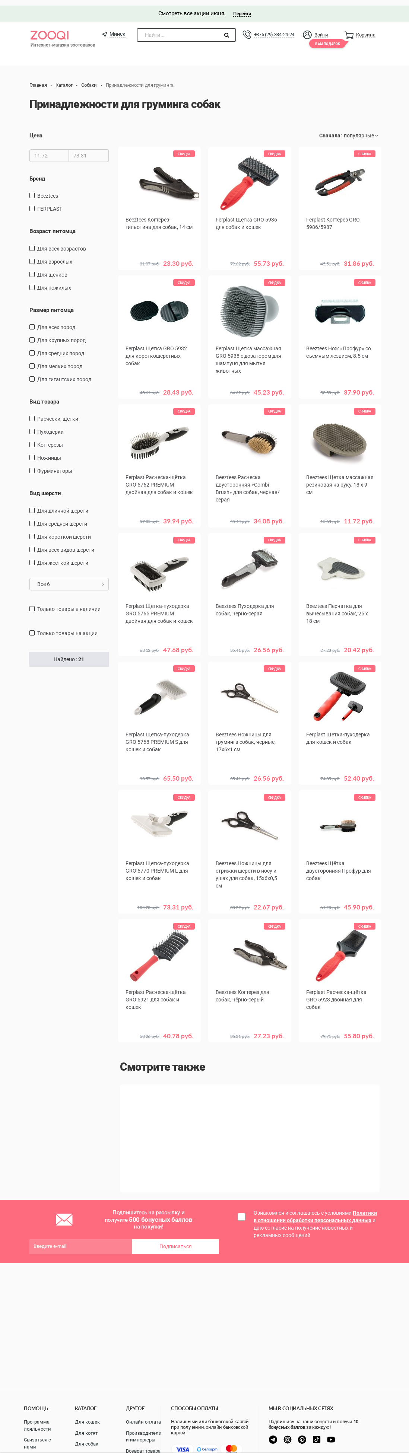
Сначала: (330, 130)
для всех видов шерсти (65, 544)
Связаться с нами (37, 1443)
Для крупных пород (61, 335)
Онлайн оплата (143, 1422)
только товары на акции (67, 628)
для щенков (52, 269)
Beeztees (47, 190)
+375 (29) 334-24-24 (274, 29)
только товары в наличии (69, 603)
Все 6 (70, 578)
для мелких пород (59, 361)
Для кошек (87, 1422)
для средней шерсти (62, 518)
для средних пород (60, 348)
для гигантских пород (64, 374)
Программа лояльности (37, 1425)
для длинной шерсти (62, 505)
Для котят (86, 1433)
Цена (35, 130)
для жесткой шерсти (62, 557)
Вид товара (44, 396)
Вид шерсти (45, 488)
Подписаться (175, 1239)
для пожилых (54, 282)
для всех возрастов (61, 243)
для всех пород (56, 322)
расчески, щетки (57, 414)
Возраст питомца (52, 225)
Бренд (37, 173)
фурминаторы (54, 466)
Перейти (242, 8)
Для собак (86, 1444)
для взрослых (54, 256)
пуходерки (50, 427)
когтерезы (50, 440)
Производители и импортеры (144, 1436)
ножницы (49, 453)
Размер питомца (51, 304)
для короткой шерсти (64, 531)
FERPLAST (49, 203)
